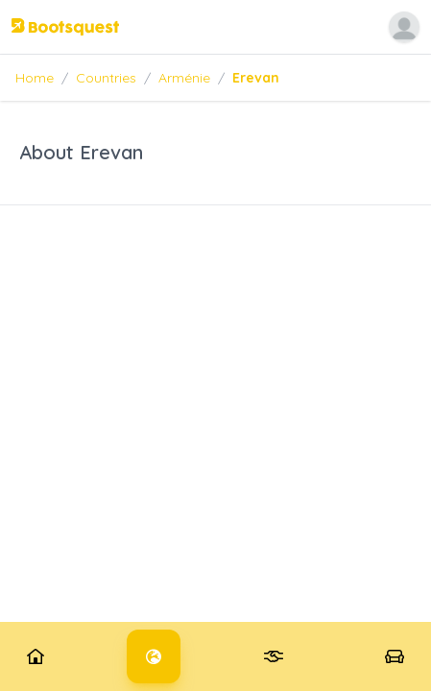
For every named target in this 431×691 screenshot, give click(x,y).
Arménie (184, 77)
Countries (106, 77)
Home (34, 77)
